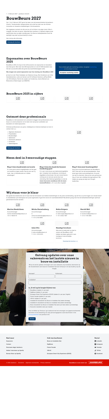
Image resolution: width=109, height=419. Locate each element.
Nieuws (63, 6)
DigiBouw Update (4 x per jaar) (39, 292)
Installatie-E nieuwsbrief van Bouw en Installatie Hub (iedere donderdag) (50, 302)
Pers (19, 2)
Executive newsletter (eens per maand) (41, 307)
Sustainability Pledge (97, 6)
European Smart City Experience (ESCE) (59, 353)
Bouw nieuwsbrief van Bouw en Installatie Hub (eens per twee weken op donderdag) (54, 304)
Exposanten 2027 (73, 6)
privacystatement (34, 314)
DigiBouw (50, 344)
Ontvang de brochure (13, 42)
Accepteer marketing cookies (69, 72)
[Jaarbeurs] (96, 362)
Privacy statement (46, 362)
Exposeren (14, 2)
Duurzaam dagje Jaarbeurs (14, 347)
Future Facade (51, 347)
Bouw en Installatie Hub (54, 341)
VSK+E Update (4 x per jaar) (38, 298)
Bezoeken (8, 2)
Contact (94, 2)
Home (56, 6)
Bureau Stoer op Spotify (13, 353)
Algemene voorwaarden (32, 362)
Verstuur (32, 318)
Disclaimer (21, 362)
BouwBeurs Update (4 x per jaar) (39, 290)
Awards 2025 (84, 6)
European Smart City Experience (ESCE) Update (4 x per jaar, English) (50, 294)
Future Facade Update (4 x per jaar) (40, 296)
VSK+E (49, 350)
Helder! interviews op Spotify (15, 350)
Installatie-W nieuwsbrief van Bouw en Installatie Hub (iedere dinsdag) (50, 300)
